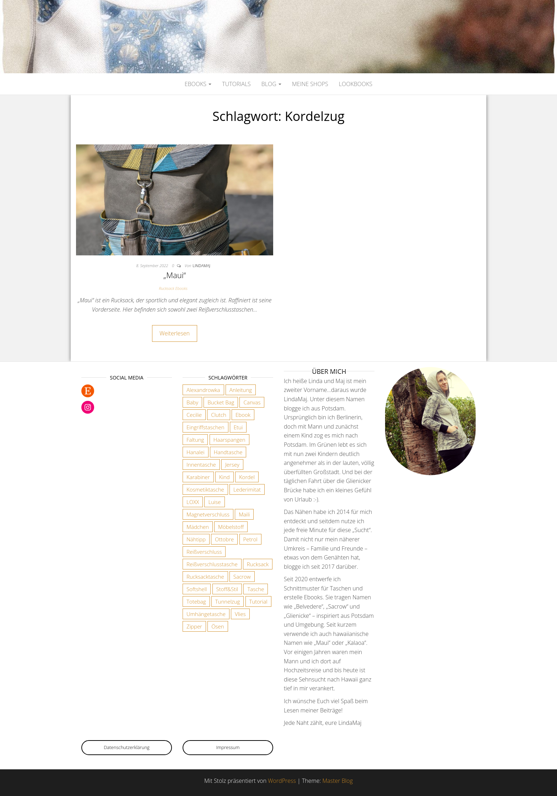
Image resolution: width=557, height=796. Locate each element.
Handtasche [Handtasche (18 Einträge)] (228, 452)
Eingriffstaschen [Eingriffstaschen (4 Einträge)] (205, 427)
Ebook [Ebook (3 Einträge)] (243, 414)
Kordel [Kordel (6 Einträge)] (247, 477)
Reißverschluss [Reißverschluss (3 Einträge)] (204, 551)
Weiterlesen (174, 333)
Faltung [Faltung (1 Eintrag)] (195, 439)
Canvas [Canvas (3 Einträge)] (251, 402)
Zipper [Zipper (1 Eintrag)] (194, 626)
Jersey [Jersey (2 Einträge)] (232, 464)
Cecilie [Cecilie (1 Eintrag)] (194, 414)
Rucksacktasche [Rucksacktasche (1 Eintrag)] (205, 576)
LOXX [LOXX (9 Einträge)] (192, 501)
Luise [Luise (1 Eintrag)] (214, 501)
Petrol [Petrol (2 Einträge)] (250, 539)
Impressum (228, 747)
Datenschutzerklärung (127, 747)
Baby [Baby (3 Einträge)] (192, 402)
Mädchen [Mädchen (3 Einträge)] (197, 526)
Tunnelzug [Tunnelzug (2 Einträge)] (227, 601)
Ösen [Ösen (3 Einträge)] (217, 626)
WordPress (282, 781)
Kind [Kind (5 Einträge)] (224, 477)
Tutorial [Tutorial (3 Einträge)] (258, 601)
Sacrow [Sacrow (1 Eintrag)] (242, 576)
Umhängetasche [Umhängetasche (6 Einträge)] (206, 613)
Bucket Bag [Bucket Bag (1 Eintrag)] (220, 402)
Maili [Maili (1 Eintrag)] (244, 514)
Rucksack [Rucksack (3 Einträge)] (258, 564)
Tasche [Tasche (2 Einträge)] (255, 589)
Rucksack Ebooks (173, 288)
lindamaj (201, 265)
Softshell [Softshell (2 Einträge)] (196, 589)
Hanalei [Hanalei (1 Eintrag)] (195, 452)
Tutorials (236, 84)
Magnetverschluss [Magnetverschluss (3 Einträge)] (207, 514)
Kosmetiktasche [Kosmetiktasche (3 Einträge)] (205, 489)
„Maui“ (174, 275)
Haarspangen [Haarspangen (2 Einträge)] (229, 439)
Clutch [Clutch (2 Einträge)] (218, 414)
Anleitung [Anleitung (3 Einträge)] (240, 389)
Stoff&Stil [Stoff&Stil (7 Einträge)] (227, 589)
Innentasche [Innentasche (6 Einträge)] (201, 464)
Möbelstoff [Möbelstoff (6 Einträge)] (231, 526)
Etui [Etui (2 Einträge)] (238, 427)
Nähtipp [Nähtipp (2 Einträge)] (196, 539)
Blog (271, 84)
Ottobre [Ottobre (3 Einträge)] (224, 539)
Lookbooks (355, 84)
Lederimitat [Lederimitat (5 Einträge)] (247, 489)
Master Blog (337, 781)
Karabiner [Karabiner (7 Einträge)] (198, 477)
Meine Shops (310, 84)
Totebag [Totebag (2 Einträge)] (196, 601)
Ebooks (198, 84)
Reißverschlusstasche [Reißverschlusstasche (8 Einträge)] (212, 564)
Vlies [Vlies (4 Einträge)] (240, 613)
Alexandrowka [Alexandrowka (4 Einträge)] (203, 389)
